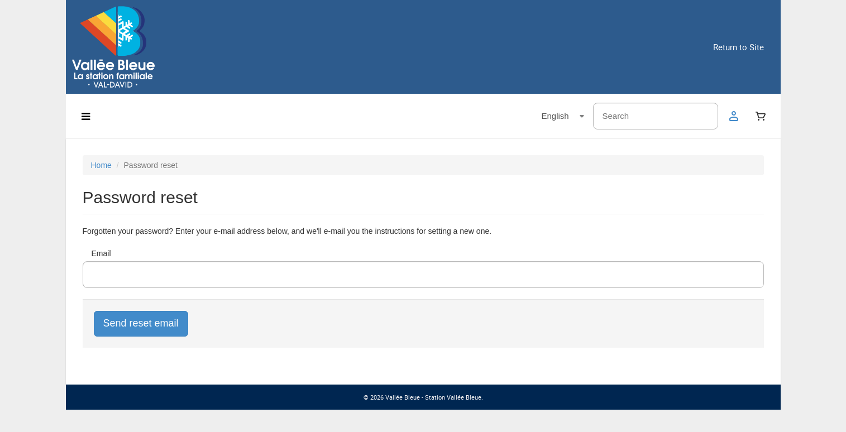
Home (101, 165)
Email (101, 253)
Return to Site (738, 46)
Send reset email (141, 323)
